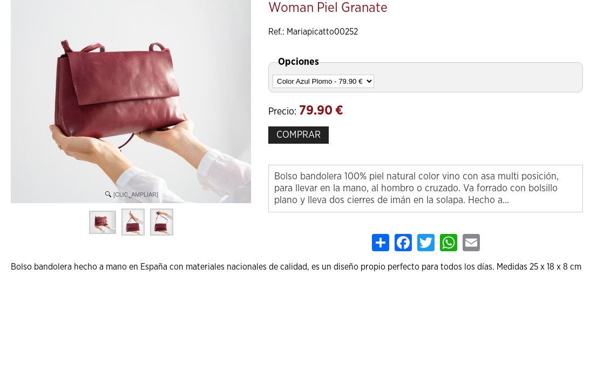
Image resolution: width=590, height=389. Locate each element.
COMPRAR (298, 135)
